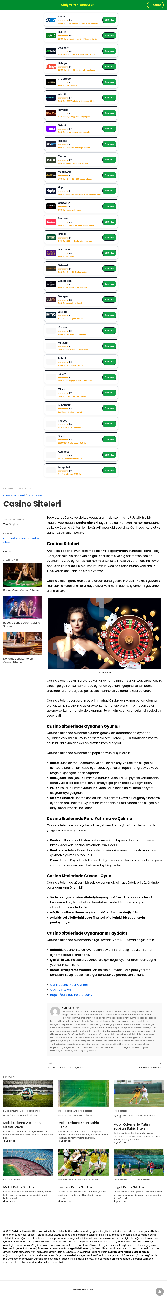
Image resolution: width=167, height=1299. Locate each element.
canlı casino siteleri (15, 538)
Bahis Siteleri (10, 1111)
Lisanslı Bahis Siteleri (87, 1180)
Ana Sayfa (8, 488)
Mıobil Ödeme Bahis (30, 1111)
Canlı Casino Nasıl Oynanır (69, 985)
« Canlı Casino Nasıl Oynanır (66, 1067)
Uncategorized (11, 1180)
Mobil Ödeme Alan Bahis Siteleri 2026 (23, 1124)
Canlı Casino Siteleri (14, 495)
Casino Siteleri (24, 488)
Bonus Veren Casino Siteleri (21, 590)
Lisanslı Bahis (66, 1180)
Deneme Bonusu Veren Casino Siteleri (18, 660)
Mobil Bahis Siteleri (18, 1187)
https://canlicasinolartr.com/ (71, 995)
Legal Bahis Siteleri (140, 1180)
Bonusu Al (109, 20)
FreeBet (155, 5)
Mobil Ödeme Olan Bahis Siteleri (75, 1115)
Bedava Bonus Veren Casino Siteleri (21, 624)
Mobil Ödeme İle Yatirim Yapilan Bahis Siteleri (134, 1116)
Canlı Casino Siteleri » (147, 1067)
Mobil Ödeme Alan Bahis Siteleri (20, 1115)
